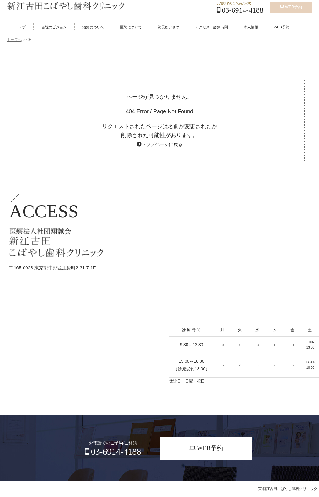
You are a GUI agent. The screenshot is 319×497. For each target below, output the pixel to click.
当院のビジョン (54, 27)
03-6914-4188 (240, 10)
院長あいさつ (168, 27)
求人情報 (251, 27)
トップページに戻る (162, 144)
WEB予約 (291, 5)
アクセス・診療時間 (211, 27)
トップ (20, 27)
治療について (93, 27)
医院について (131, 27)
